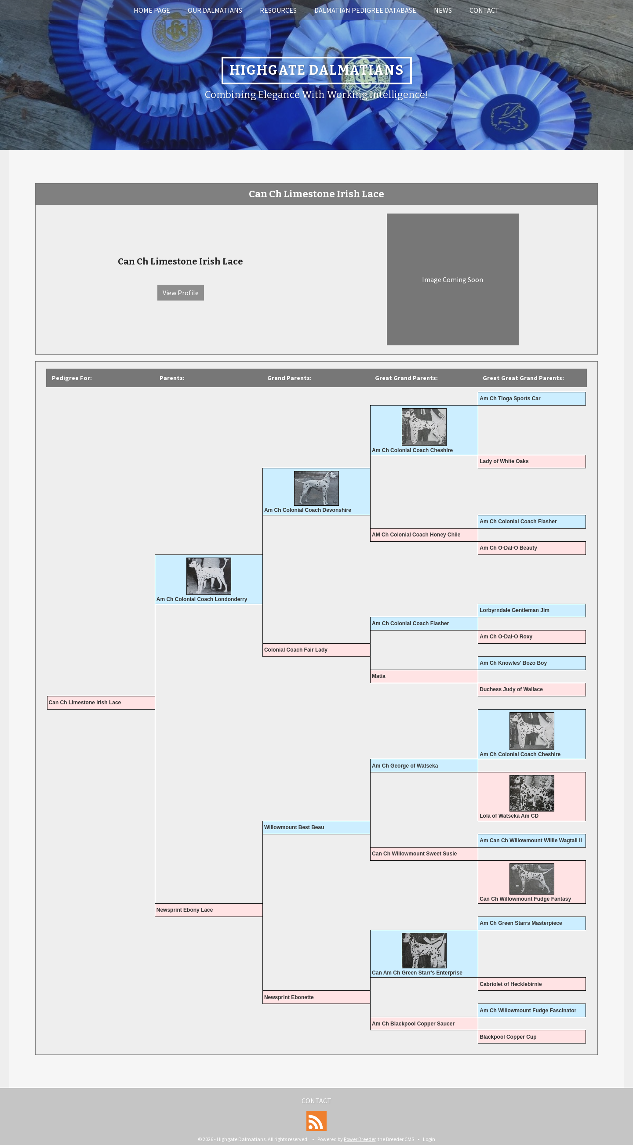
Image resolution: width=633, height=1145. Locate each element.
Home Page (152, 10)
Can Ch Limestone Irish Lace (85, 702)
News (443, 10)
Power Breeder (359, 1139)
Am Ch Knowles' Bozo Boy (513, 663)
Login (429, 1139)
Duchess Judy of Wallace (511, 689)
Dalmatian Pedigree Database (365, 10)
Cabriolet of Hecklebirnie (511, 984)
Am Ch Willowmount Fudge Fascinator (528, 1010)
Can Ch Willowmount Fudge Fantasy (525, 899)
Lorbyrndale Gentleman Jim (514, 610)
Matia (379, 676)
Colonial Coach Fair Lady (295, 650)
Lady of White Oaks (504, 461)
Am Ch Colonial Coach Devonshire (307, 510)
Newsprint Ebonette (289, 997)
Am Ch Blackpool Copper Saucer (413, 1024)
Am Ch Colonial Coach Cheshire (412, 450)
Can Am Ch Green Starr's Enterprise (417, 973)
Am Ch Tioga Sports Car (510, 398)
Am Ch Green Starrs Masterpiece (521, 923)
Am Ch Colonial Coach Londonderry (201, 599)
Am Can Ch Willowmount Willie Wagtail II (531, 840)
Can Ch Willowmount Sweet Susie (414, 854)
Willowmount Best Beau (294, 827)
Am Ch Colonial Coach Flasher (518, 521)
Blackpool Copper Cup (508, 1037)
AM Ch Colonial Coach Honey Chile (416, 535)
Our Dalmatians (215, 10)
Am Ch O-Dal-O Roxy (506, 637)
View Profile (181, 292)
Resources (278, 10)
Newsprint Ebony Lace (184, 910)
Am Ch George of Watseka (405, 766)
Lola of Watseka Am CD (509, 816)
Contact (484, 10)
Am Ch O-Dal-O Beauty (508, 548)
